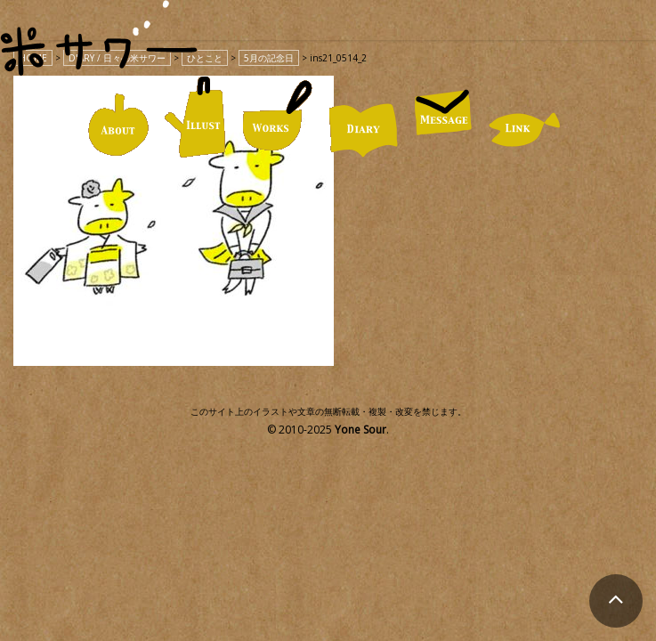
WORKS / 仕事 (277, 116)
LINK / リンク (525, 129)
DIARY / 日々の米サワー (363, 130)
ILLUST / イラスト (195, 117)
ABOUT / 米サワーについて (118, 125)
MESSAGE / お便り (443, 112)
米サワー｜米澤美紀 (99, 51)
